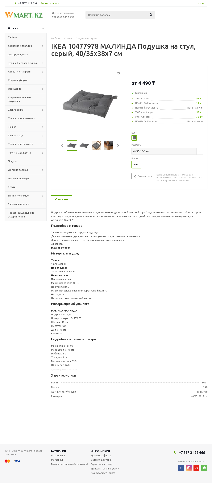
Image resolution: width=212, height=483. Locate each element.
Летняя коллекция (19, 178)
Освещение (14, 88)
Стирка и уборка (17, 80)
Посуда (12, 161)
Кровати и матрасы (19, 71)
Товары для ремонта (20, 144)
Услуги (11, 187)
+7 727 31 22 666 (27, 3)
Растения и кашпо (18, 204)
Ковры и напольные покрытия (19, 99)
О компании (58, 455)
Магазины (57, 459)
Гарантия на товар (102, 464)
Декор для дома (18, 54)
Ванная (12, 127)
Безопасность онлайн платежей (69, 464)
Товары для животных (21, 118)
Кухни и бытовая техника (23, 63)
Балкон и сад (15, 135)
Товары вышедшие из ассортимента (21, 214)
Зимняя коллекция (18, 195)
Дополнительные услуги (105, 468)
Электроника (15, 109)
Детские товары (18, 169)
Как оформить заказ (103, 473)
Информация (100, 450)
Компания (58, 450)
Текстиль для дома (19, 152)
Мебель (12, 37)
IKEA (15, 28)
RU (204, 3)
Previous (62, 145)
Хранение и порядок (20, 45)
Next (118, 145)
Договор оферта (101, 455)
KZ (200, 3)
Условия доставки (101, 459)
